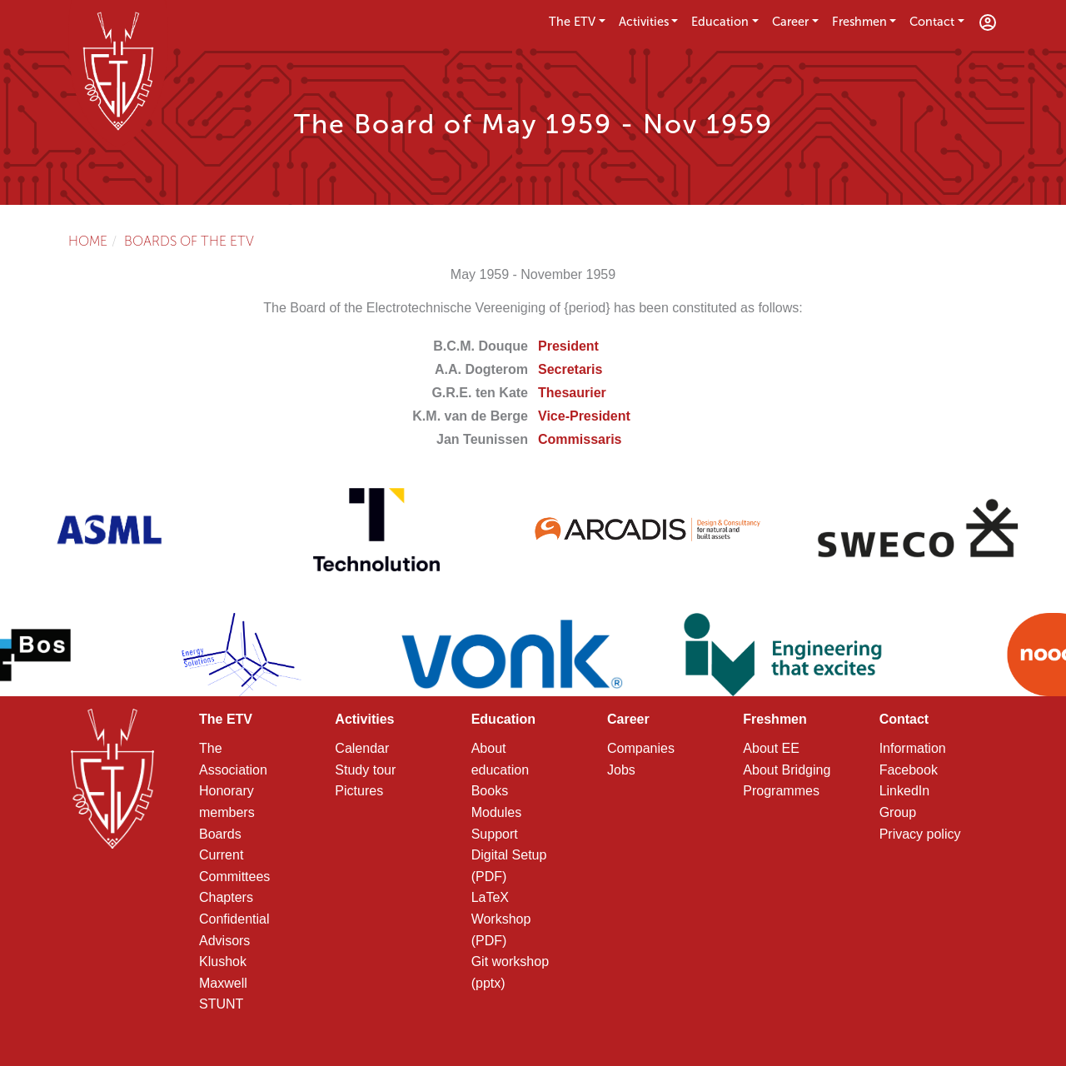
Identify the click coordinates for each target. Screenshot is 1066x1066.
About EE (771, 748)
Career (790, 21)
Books (489, 791)
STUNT (221, 1004)
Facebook (908, 770)
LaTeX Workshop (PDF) (501, 918)
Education (720, 21)
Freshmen (859, 21)
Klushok (223, 961)
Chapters (226, 897)
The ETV (572, 21)
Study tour (365, 770)
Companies (641, 748)
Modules (496, 812)
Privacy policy (920, 834)
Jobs (621, 770)
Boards (220, 834)
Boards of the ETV (189, 241)
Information (912, 748)
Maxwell (223, 983)
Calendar (362, 748)
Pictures (359, 791)
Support (494, 834)
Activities (644, 21)
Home (87, 241)
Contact (931, 21)
